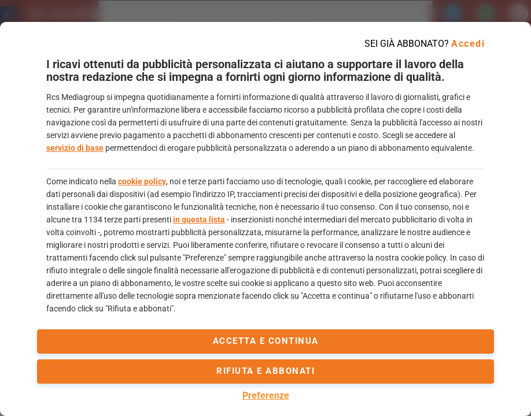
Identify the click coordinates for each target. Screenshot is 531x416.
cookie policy (142, 181)
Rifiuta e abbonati (265, 371)
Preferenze (265, 395)
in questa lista (199, 219)
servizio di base (75, 148)
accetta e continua (266, 341)
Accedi (468, 43)
